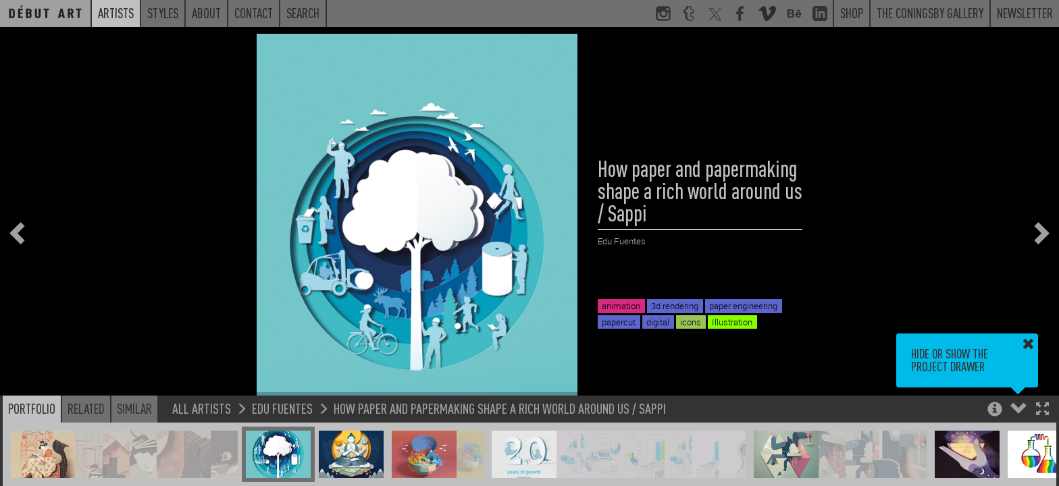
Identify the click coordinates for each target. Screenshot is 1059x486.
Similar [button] (134, 408)
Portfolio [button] (31, 408)
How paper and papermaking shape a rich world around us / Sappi (500, 408)
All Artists (201, 408)
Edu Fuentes (282, 408)
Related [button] (86, 408)
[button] (1042, 410)
